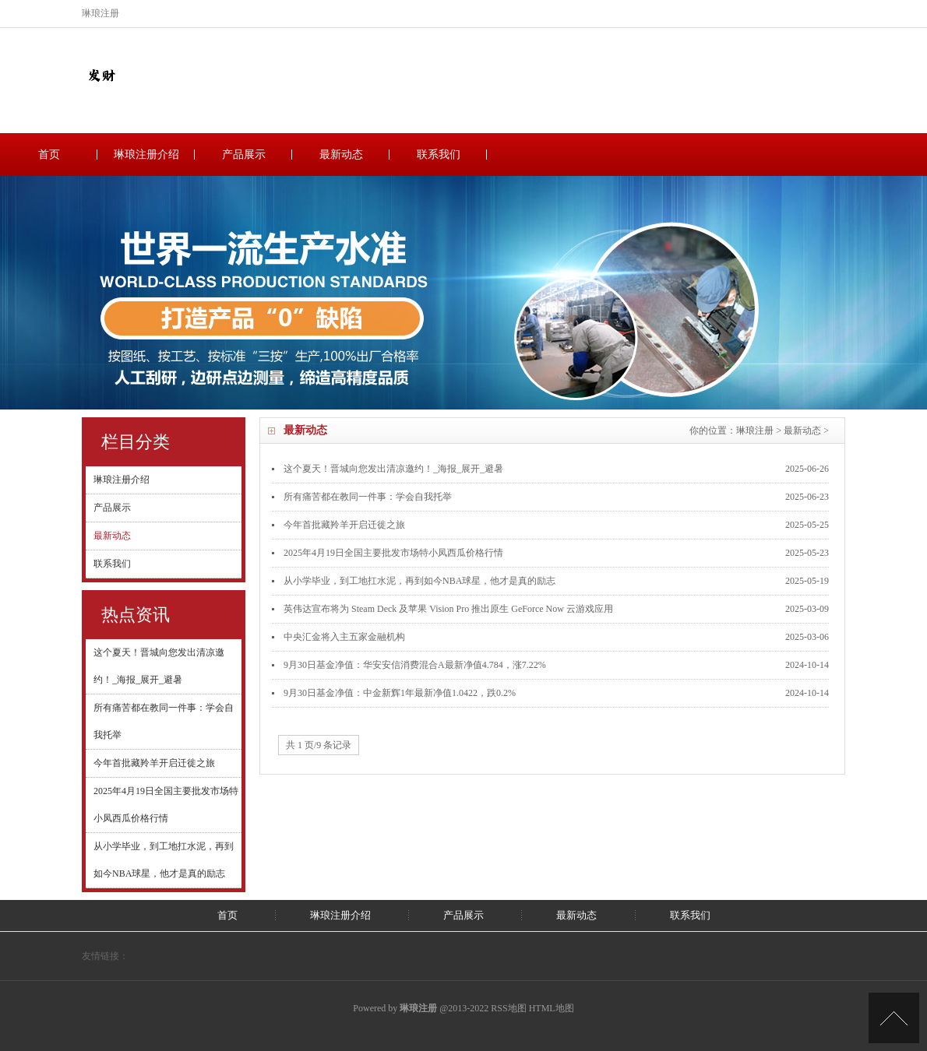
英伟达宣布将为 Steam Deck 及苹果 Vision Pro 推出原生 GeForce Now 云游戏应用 (448, 608)
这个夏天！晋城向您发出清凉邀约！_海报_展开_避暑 (393, 468)
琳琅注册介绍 (146, 154)
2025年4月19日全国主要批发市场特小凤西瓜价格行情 (393, 552)
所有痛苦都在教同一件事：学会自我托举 (368, 496)
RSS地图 (508, 1008)
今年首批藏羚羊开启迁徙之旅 (154, 762)
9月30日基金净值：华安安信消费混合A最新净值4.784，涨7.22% (415, 664)
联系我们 (438, 154)
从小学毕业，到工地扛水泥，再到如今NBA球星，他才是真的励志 (419, 580)
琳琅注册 (755, 430)
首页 (49, 154)
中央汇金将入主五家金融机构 (344, 636)
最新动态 (341, 154)
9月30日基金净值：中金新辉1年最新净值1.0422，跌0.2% (400, 692)
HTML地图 (551, 1008)
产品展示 (244, 154)
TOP (894, 1018)
